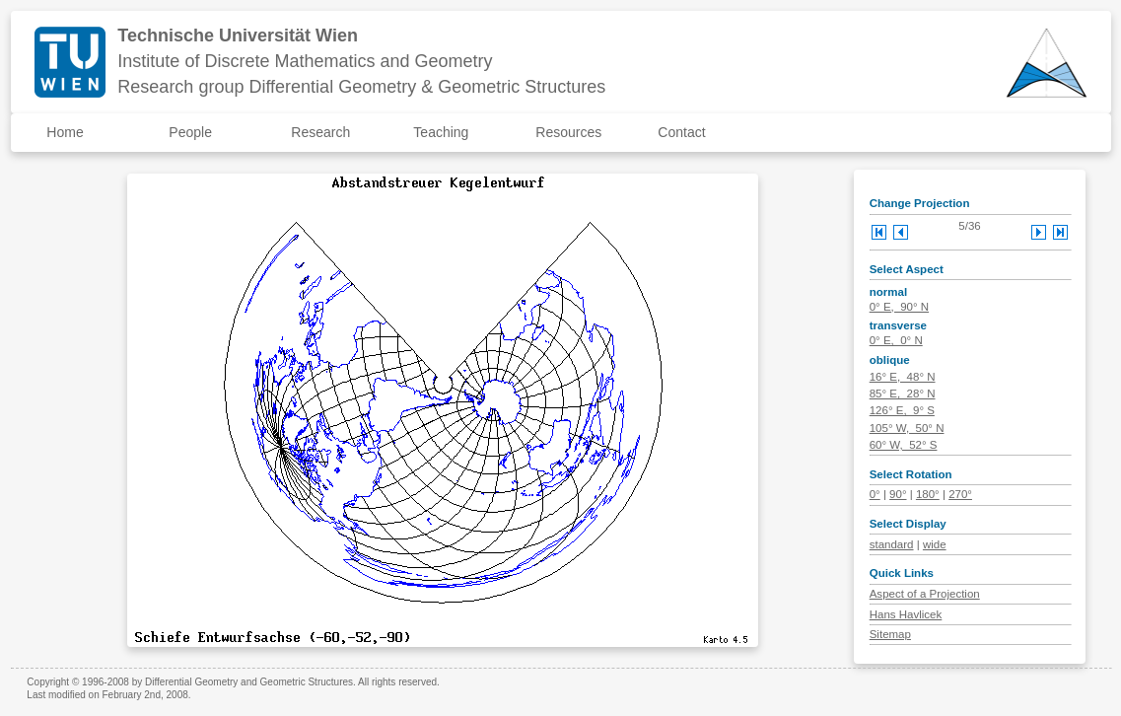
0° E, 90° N (899, 307)
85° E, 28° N (903, 393)
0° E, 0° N (896, 340)
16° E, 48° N (903, 377)
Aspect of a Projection (925, 594)
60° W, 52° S (904, 445)
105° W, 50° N (907, 428)
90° (897, 494)
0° (875, 494)
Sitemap (890, 634)
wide (934, 544)
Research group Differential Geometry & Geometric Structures (361, 87)
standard (892, 544)
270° (960, 494)
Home (64, 132)
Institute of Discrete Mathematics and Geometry (304, 61)
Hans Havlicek (906, 614)
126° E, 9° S (902, 410)
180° (928, 494)
